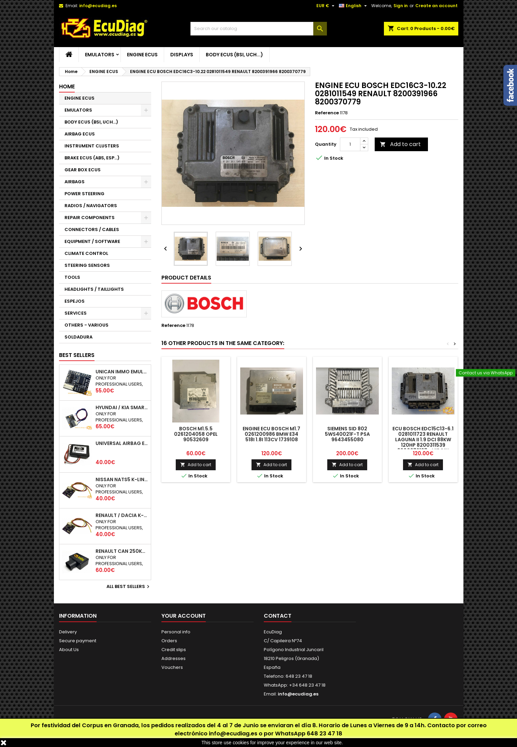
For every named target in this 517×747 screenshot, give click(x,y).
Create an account (436, 6)
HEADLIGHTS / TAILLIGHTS (94, 289)
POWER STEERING (84, 193)
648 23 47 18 (324, 733)
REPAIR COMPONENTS (89, 217)
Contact (277, 616)
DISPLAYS (181, 54)
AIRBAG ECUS (79, 134)
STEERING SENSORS (87, 265)
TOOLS (72, 277)
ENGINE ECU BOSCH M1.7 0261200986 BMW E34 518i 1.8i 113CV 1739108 (271, 434)
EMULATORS (99, 54)
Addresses (173, 658)
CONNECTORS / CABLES (91, 229)
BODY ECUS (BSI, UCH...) (234, 54)
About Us (69, 649)
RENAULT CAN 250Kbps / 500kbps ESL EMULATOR (122, 551)
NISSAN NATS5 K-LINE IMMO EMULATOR (122, 479)
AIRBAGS (74, 181)
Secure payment (77, 640)
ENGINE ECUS (142, 54)
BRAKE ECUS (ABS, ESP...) (91, 158)
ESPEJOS (74, 301)
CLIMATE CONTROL (86, 253)
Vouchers (172, 667)
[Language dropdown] (354, 6)
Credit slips (173, 649)
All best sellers (128, 587)
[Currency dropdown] (326, 6)
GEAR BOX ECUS (82, 170)
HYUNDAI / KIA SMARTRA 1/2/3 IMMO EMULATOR (122, 407)
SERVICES (75, 313)
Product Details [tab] (186, 278)
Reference (327, 113)
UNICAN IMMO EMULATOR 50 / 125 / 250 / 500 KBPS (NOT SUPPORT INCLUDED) (122, 372)
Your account (183, 616)
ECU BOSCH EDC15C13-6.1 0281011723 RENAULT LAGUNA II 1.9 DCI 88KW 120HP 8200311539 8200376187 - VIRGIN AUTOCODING (423, 442)
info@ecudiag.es (233, 733)
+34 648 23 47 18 (307, 685)
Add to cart (400, 144)
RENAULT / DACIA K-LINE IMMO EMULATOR (122, 515)
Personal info (175, 632)
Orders (169, 640)
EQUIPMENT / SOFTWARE (92, 241)
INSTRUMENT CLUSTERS (91, 146)
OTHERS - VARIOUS (86, 325)
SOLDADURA (78, 337)
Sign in (400, 6)
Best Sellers (77, 355)
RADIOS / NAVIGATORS (90, 205)
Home (67, 86)
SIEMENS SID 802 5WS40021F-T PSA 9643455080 (347, 434)
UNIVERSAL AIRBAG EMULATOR (122, 443)
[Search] (258, 28)
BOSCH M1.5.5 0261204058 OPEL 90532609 (196, 434)
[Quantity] (350, 144)
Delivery (68, 632)
